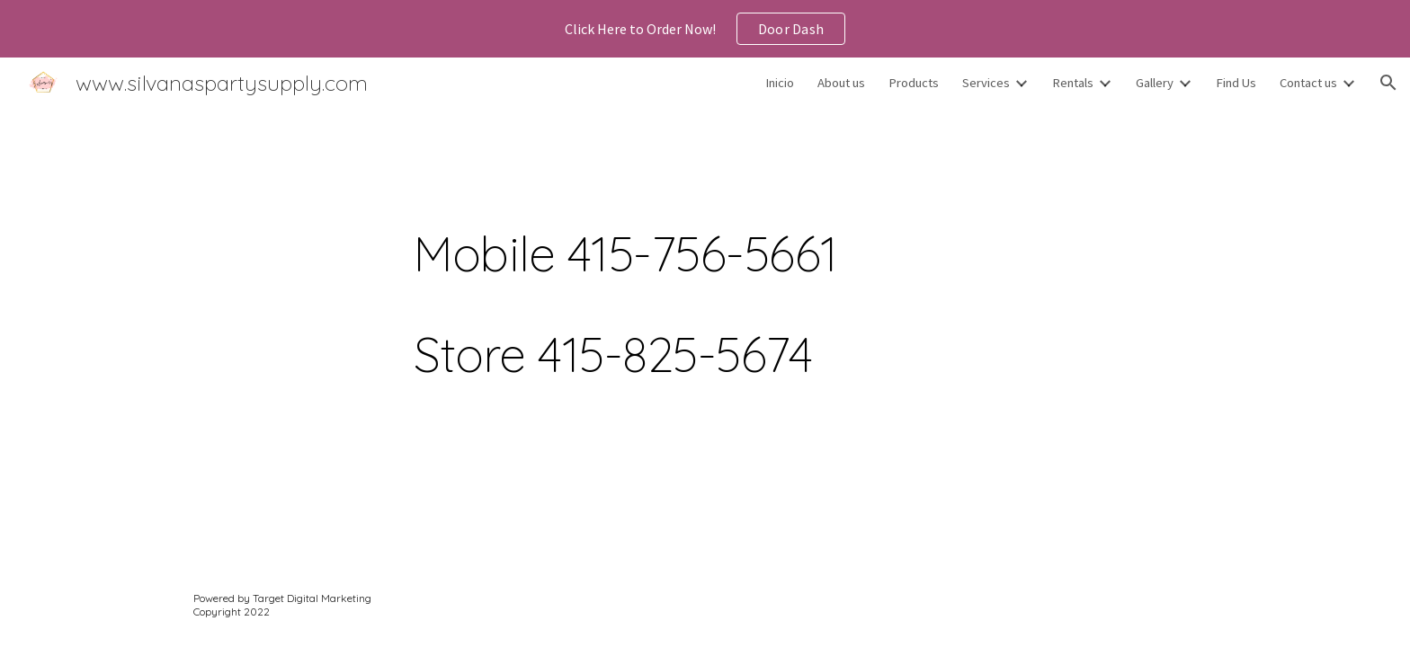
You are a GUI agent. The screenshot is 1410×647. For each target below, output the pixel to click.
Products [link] (913, 83)
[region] (705, 29)
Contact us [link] (1308, 83)
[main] (749, 280)
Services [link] (986, 83)
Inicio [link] (779, 83)
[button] (1388, 82)
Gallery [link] (1155, 83)
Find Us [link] (1236, 83)
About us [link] (841, 83)
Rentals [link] (1072, 83)
